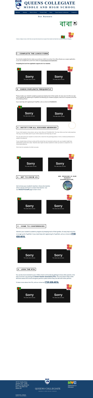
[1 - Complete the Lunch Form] (32, 53)
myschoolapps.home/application (48, 60)
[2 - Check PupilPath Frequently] (34, 89)
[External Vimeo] (29, 77)
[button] (25, 12)
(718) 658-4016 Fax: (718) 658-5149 (22, 385)
